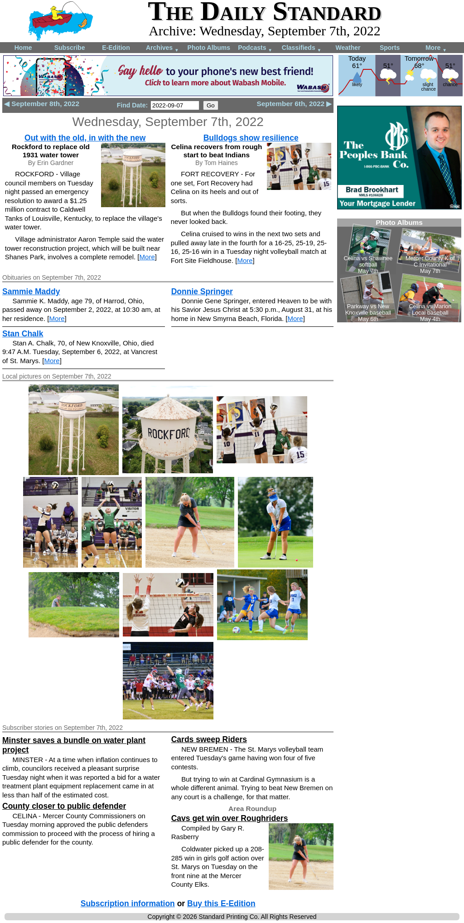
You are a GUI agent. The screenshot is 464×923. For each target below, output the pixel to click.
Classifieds (302, 48)
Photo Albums (209, 47)
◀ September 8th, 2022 (41, 103)
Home (23, 47)
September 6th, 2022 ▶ (294, 103)
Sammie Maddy (31, 291)
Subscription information (128, 903)
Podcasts (255, 48)
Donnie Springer (202, 291)
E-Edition (116, 47)
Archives (162, 48)
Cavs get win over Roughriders (229, 818)
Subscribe (69, 47)
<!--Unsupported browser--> (399, 270)
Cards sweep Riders (209, 739)
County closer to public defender (64, 806)
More (436, 48)
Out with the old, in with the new (84, 137)
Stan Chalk (22, 333)
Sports (390, 47)
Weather (347, 47)
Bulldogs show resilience (251, 137)
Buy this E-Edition (221, 903)
